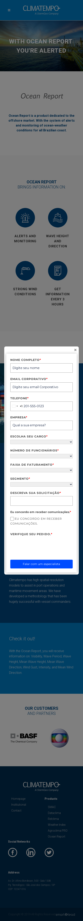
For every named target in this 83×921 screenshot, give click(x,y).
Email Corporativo (29, 379)
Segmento (20, 479)
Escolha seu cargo (29, 436)
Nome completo (25, 360)
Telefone (19, 398)
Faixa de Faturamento (32, 464)
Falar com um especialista (41, 564)
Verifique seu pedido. (31, 534)
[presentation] (41, 545)
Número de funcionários (34, 450)
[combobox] (16, 406)
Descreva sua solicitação (35, 493)
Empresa (18, 417)
